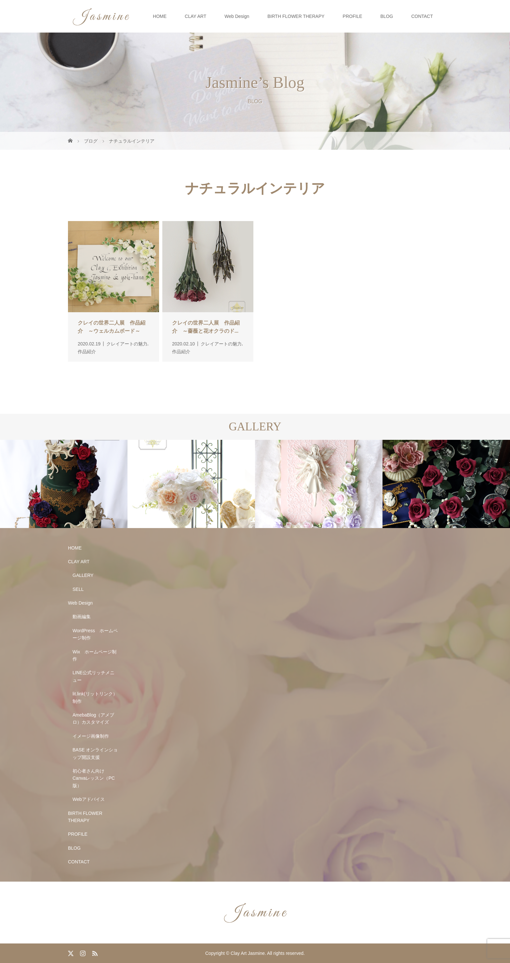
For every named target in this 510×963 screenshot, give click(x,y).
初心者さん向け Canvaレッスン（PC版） (94, 778)
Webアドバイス (89, 799)
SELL (78, 589)
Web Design (236, 16)
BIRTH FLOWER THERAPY (295, 16)
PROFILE (352, 16)
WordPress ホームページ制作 (95, 634)
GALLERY (83, 575)
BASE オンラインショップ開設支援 (95, 753)
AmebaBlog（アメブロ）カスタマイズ (93, 718)
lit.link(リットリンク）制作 (95, 697)
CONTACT (422, 16)
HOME (160, 16)
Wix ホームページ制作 (94, 655)
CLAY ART (195, 16)
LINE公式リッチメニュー (93, 676)
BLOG (386, 16)
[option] (64, 484)
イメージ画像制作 (91, 736)
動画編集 (82, 616)
